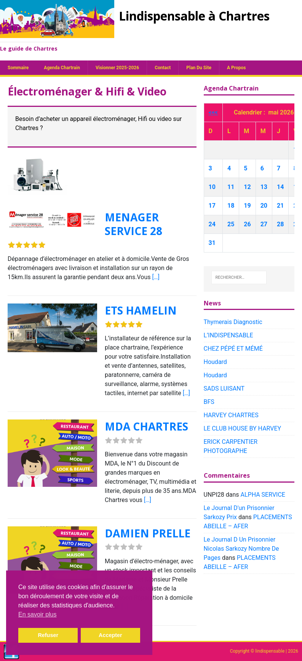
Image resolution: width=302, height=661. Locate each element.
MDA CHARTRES (146, 426)
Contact (163, 67)
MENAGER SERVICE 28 (133, 224)
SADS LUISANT (224, 388)
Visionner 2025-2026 (117, 67)
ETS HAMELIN (141, 310)
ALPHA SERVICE (262, 494)
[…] (155, 277)
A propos (236, 67)
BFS (209, 401)
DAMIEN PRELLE (147, 533)
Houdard (215, 361)
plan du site (198, 67)
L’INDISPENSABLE (228, 335)
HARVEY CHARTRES (231, 415)
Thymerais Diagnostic (233, 322)
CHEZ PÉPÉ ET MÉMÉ (233, 348)
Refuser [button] (48, 635)
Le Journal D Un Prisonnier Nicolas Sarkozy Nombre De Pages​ (241, 548)
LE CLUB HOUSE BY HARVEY (242, 428)
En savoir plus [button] (37, 614)
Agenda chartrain (62, 67)
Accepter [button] (110, 635)
